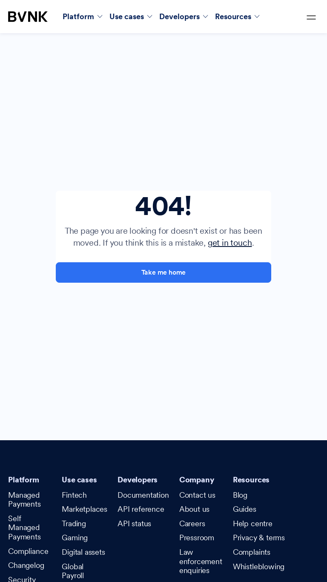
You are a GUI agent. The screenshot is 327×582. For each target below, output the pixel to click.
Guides (244, 509)
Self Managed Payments (24, 527)
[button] (83, 16)
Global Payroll (73, 571)
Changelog (26, 565)
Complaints (251, 552)
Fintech (74, 494)
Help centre (252, 523)
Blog (240, 494)
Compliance (28, 551)
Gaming (75, 537)
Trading (74, 523)
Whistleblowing (258, 566)
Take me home (163, 272)
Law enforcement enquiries (200, 561)
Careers (192, 523)
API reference (141, 509)
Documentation (143, 494)
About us (194, 509)
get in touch (230, 243)
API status (134, 523)
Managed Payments (24, 499)
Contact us (197, 494)
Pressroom (196, 537)
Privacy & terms (259, 537)
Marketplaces (84, 509)
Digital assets (83, 552)
